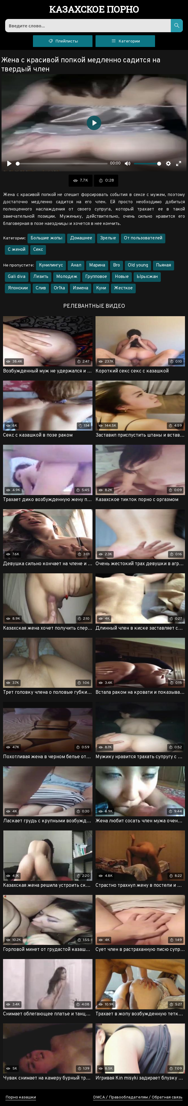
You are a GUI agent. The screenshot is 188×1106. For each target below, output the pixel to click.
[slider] (62, 164)
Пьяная (163, 265)
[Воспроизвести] (9, 163)
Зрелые (108, 238)
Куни (101, 288)
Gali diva (16, 277)
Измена (80, 288)
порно (94, 10)
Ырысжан (147, 277)
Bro (116, 265)
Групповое (96, 277)
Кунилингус (51, 265)
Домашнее (81, 238)
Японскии (18, 288)
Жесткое (123, 288)
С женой (16, 250)
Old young (138, 265)
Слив (41, 288)
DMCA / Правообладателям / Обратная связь (138, 1097)
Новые (122, 277)
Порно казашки (20, 1097)
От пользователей (143, 238)
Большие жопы (46, 238)
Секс (38, 250)
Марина (97, 265)
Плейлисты (62, 40)
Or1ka (59, 288)
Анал (76, 265)
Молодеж (66, 277)
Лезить (40, 277)
